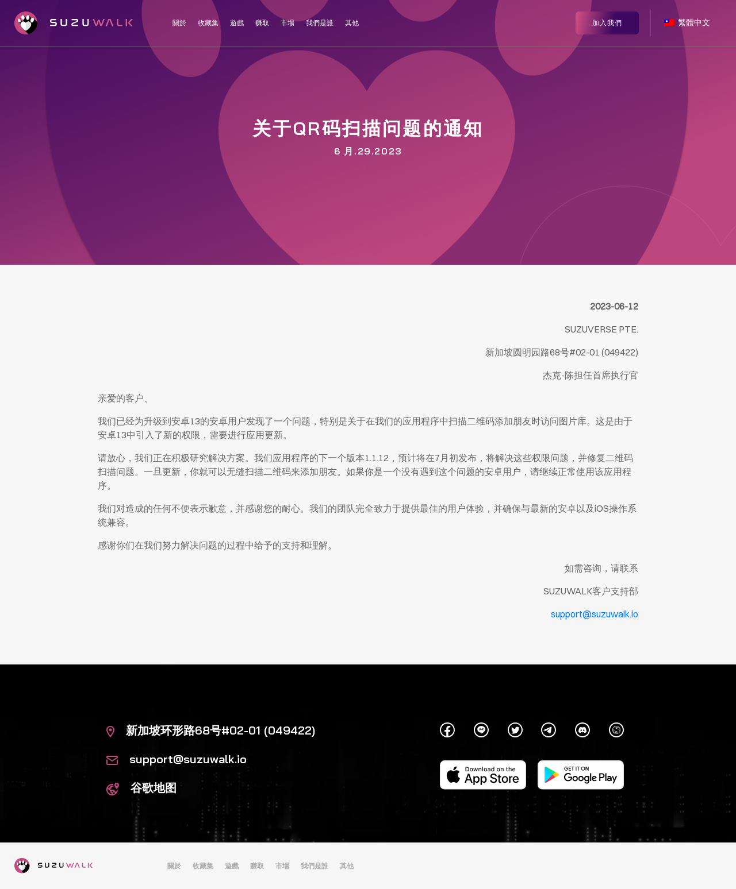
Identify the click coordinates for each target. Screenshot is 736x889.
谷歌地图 (141, 787)
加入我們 (607, 21)
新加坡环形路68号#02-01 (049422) (210, 730)
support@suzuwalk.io (176, 759)
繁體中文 (687, 21)
